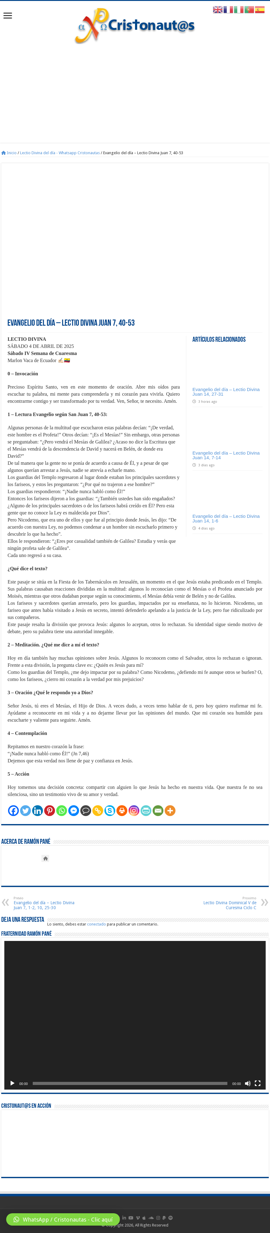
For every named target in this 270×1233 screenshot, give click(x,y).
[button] (63, 1219)
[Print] (121, 810)
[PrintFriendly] (146, 810)
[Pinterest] (49, 810)
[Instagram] (134, 810)
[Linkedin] (37, 810)
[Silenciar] (248, 1083)
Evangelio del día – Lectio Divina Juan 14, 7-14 (226, 455)
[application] (134, 1015)
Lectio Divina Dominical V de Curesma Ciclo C (224, 903)
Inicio (9, 153)
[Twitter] (25, 810)
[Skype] (109, 810)
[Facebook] (13, 810)
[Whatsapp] (61, 810)
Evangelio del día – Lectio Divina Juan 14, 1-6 (226, 518)
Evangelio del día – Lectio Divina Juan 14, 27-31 (226, 392)
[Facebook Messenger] (73, 810)
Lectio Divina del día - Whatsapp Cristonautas (60, 153)
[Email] (158, 810)
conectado (96, 924)
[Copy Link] (97, 810)
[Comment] (85, 810)
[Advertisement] (135, 90)
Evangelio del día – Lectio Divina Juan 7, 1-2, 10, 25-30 (45, 903)
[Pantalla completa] (258, 1083)
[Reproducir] (12, 1083)
